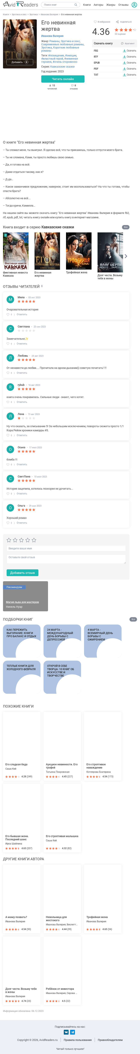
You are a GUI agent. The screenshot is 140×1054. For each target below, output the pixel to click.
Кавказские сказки (62, 66)
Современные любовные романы (62, 44)
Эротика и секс (70, 41)
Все (126, 227)
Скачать (131, 50)
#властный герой (52, 58)
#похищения (56, 55)
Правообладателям (110, 1040)
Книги (87, 4)
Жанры (110, 4)
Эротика (46, 47)
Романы (54, 41)
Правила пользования (78, 1040)
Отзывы (123, 4)
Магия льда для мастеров (22, 602)
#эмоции (70, 55)
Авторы (98, 4)
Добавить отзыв (23, 573)
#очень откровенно (65, 61)
